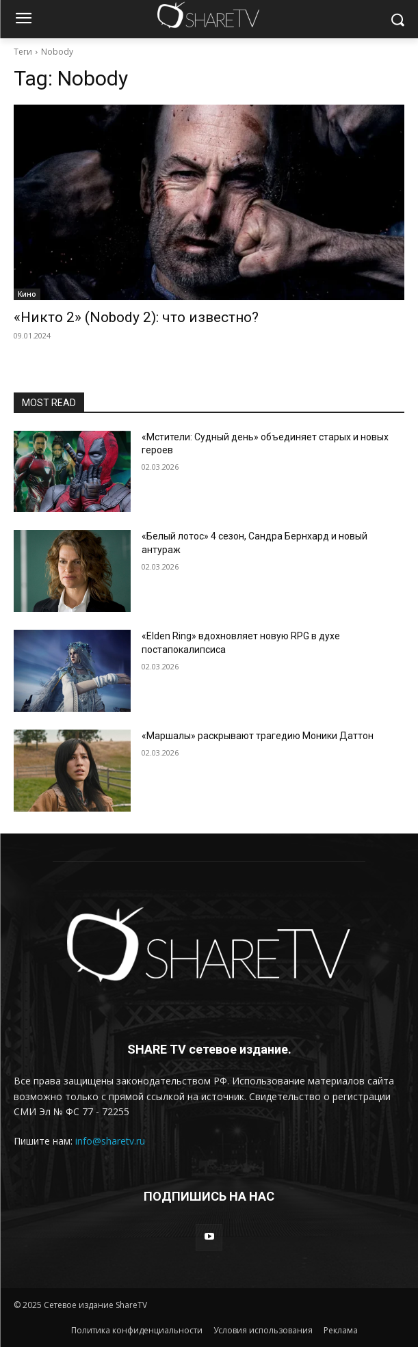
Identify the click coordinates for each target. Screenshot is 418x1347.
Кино (27, 294)
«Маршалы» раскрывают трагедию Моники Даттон (258, 735)
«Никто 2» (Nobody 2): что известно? (136, 317)
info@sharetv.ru (110, 1140)
